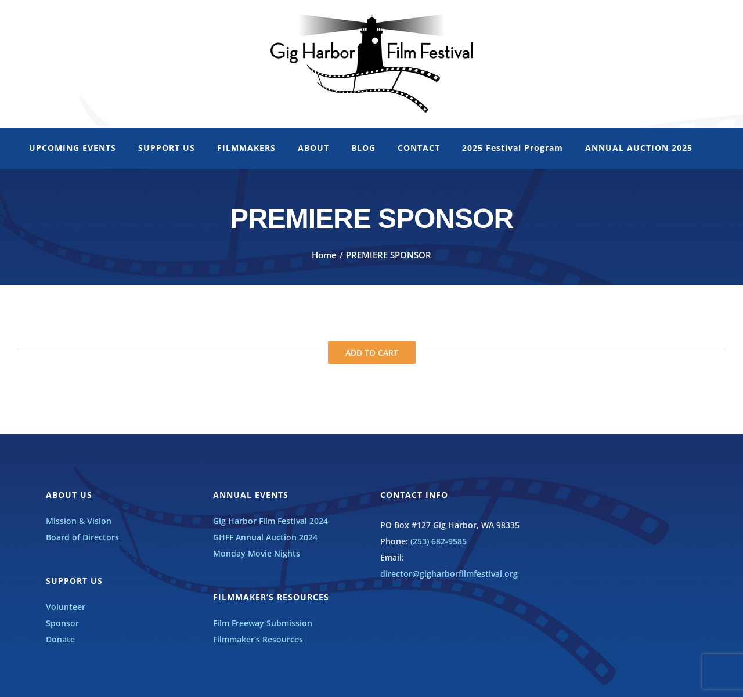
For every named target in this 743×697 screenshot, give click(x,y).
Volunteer (65, 606)
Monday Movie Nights (256, 553)
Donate (60, 639)
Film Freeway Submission (262, 623)
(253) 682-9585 (438, 541)
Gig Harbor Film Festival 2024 (270, 520)
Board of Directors (82, 537)
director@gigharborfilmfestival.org (449, 573)
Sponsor (62, 623)
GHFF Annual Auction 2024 (265, 537)
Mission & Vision (78, 520)
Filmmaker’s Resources (258, 639)
